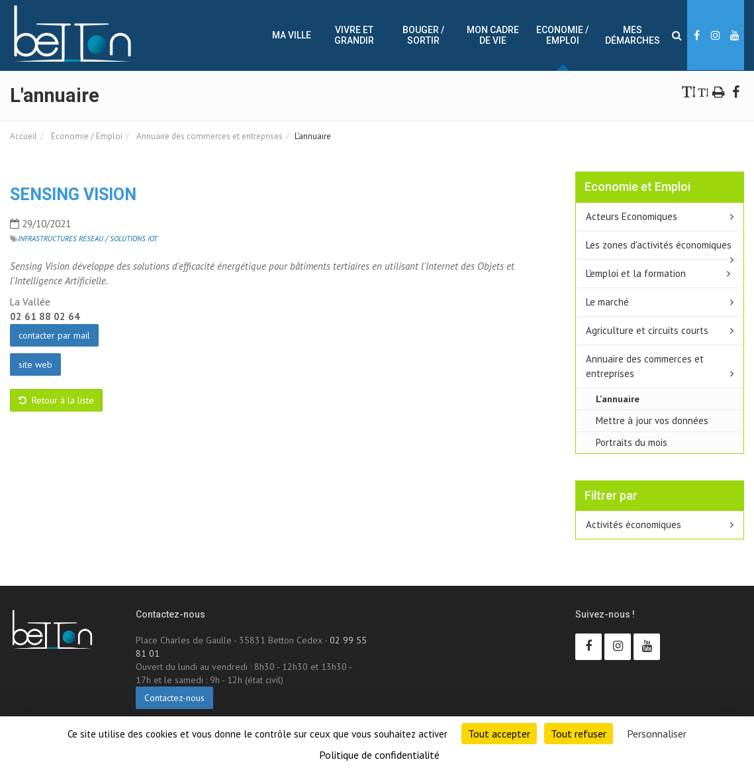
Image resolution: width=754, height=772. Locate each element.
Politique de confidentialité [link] (379, 754)
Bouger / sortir (423, 35)
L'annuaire (617, 398)
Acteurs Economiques (631, 216)
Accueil (23, 136)
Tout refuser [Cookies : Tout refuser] (578, 733)
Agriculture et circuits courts (647, 330)
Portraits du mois (631, 442)
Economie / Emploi (562, 35)
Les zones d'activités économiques (658, 245)
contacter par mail (54, 335)
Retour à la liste (56, 400)
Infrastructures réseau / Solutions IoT (88, 238)
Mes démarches (632, 35)
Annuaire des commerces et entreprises (208, 136)
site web (35, 364)
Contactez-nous (174, 698)
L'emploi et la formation (636, 273)
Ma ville (291, 35)
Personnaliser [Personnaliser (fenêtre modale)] (656, 733)
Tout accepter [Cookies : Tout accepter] (499, 733)
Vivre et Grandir (354, 35)
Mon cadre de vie (493, 35)
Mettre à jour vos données (652, 420)
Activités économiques (633, 524)
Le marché (607, 302)
